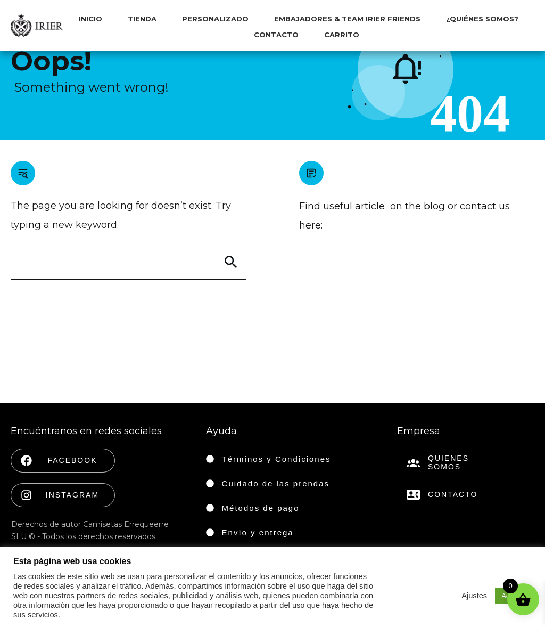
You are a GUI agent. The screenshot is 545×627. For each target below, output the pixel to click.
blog (434, 206)
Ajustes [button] (474, 595)
